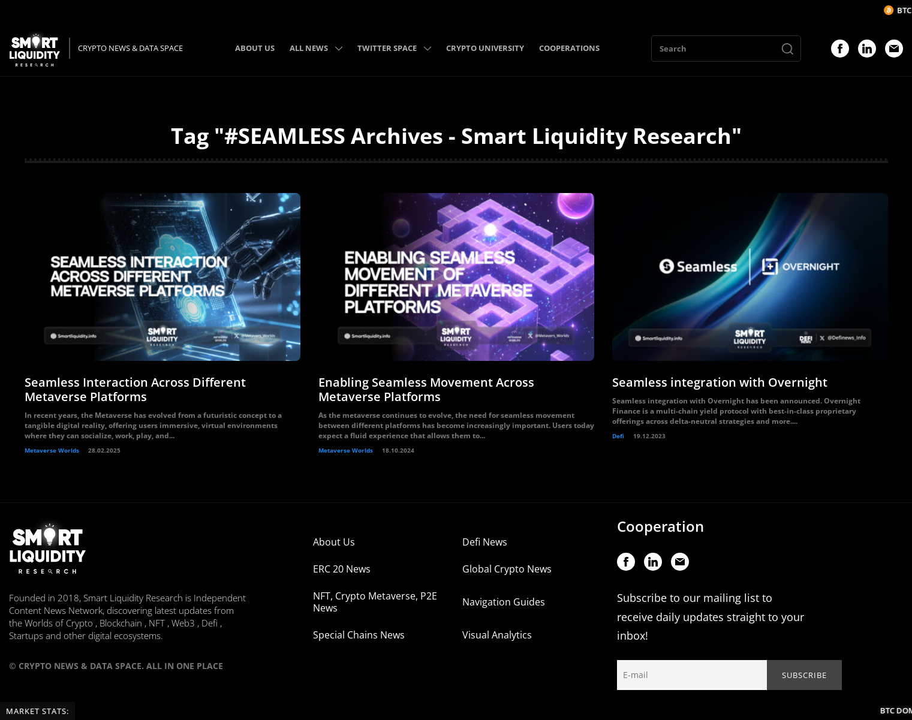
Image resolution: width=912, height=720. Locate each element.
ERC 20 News (342, 569)
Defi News (484, 542)
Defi (618, 436)
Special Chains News (359, 634)
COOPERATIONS (569, 48)
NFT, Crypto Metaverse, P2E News (375, 601)
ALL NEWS (316, 48)
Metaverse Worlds (52, 450)
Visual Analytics (497, 634)
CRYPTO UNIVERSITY (485, 48)
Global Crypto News (507, 569)
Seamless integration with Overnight (719, 382)
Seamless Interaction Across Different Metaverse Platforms (135, 389)
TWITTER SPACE (394, 48)
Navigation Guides (503, 601)
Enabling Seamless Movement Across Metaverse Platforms (426, 389)
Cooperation (660, 526)
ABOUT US (255, 48)
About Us (334, 542)
